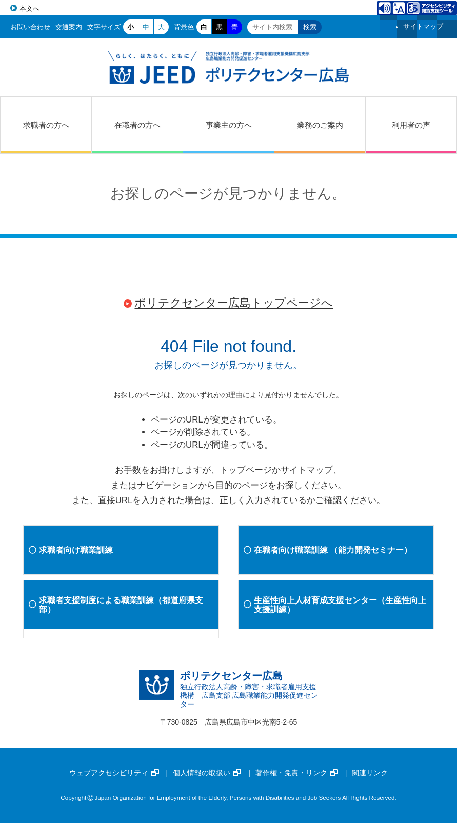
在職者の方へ (137, 125)
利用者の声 (411, 125)
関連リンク (370, 773)
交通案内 (68, 27)
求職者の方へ (46, 125)
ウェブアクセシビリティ (114, 773)
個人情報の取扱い (207, 773)
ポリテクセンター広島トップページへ (233, 302)
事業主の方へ (229, 125)
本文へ (29, 8)
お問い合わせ (30, 27)
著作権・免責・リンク (296, 773)
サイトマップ (423, 26)
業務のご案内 (320, 125)
